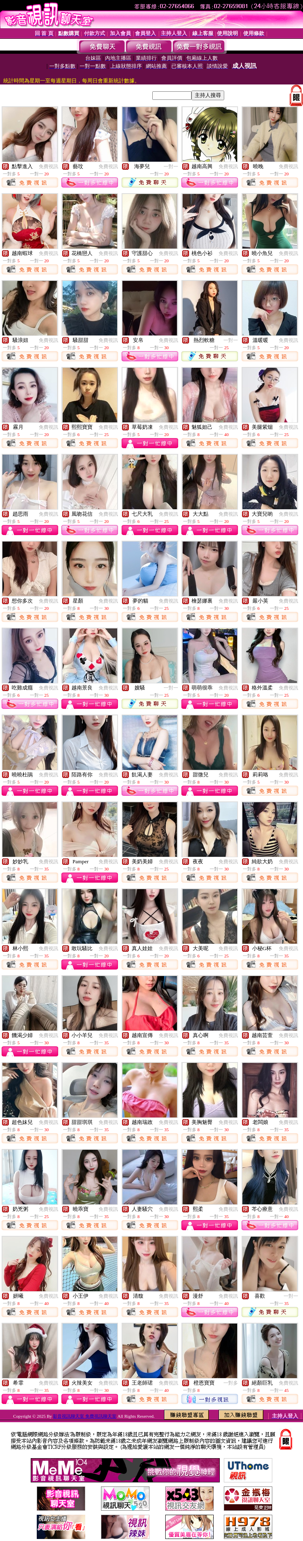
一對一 (171, 166)
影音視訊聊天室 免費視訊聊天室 (84, 1416)
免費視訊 (48, 166)
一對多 (230, 1383)
